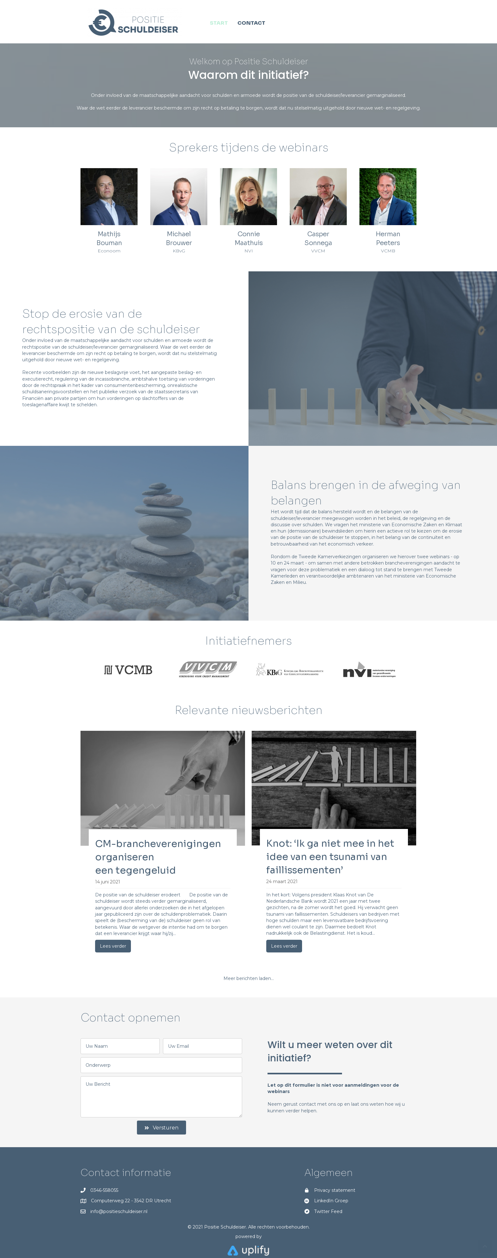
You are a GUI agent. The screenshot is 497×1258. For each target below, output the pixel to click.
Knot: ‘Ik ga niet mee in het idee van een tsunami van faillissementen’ (330, 857)
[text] (120, 1046)
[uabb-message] (161, 1096)
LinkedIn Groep (331, 1201)
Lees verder (113, 946)
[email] (202, 1046)
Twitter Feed (328, 1211)
